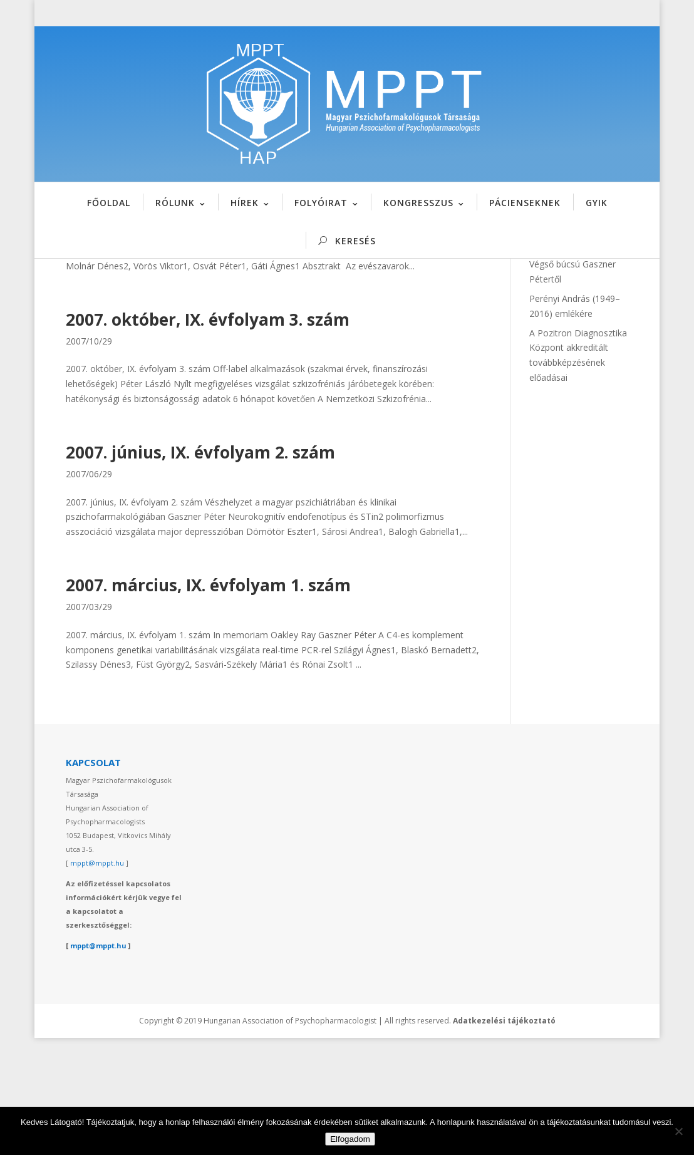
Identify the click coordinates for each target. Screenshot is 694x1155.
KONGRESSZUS (418, 203)
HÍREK (244, 203)
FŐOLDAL (108, 203)
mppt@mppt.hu (97, 980)
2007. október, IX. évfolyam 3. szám (208, 436)
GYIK (597, 203)
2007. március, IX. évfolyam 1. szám (208, 702)
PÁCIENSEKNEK (525, 203)
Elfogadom (350, 1139)
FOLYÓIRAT (321, 203)
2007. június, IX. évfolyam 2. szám (200, 568)
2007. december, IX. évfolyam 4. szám (215, 303)
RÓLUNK (175, 203)
